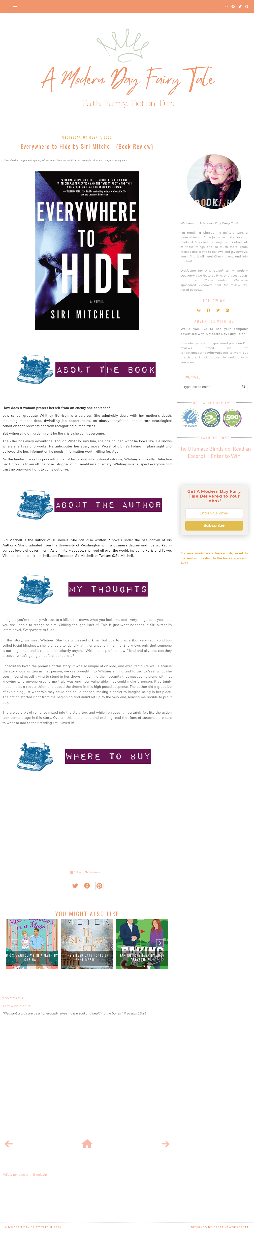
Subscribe (214, 525)
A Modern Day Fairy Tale (27, 1227)
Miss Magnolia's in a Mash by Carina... (32, 957)
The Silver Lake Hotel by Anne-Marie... (87, 957)
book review (94, 872)
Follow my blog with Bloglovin (24, 1174)
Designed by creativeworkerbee (220, 1227)
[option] (32, 944)
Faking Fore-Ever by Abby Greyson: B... (142, 957)
